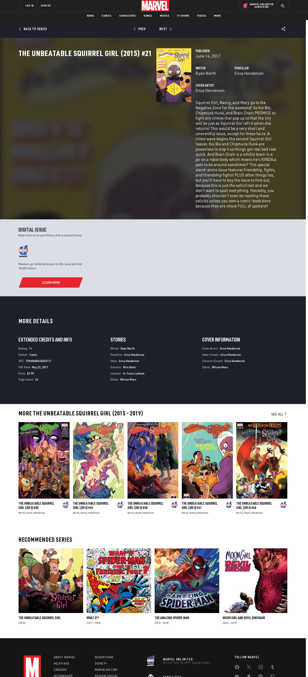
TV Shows (183, 15)
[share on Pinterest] (260, 639)
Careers (60, 631)
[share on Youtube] (237, 639)
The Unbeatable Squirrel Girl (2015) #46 (254, 467)
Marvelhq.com (106, 631)
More (217, 15)
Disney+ (101, 625)
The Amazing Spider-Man (172, 580)
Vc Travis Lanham (133, 335)
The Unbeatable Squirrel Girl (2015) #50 (36, 467)
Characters (127, 15)
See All (279, 376)
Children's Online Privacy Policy (168, 666)
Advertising (104, 619)
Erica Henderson (200, 92)
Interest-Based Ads (228, 666)
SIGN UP (46, 5)
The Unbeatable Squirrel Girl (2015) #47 (200, 467)
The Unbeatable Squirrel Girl (40, 580)
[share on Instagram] (260, 630)
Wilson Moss (128, 341)
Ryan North (109, 92)
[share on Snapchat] (249, 639)
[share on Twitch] (272, 639)
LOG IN (29, 5)
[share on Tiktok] (237, 648)
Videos (201, 15)
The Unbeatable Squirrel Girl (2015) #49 (91, 467)
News (90, 15)
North (22, 474)
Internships (63, 638)
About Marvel (64, 619)
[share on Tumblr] (272, 630)
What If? (93, 580)
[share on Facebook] (237, 630)
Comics (106, 15)
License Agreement (201, 666)
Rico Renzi (129, 329)
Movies (164, 15)
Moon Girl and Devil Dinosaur (244, 580)
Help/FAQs (62, 625)
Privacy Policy (72, 666)
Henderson (39, 474)
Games (148, 15)
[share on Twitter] (249, 630)
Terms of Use (52, 666)
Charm (29, 474)
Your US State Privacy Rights (100, 666)
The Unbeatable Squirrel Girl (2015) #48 (145, 467)
